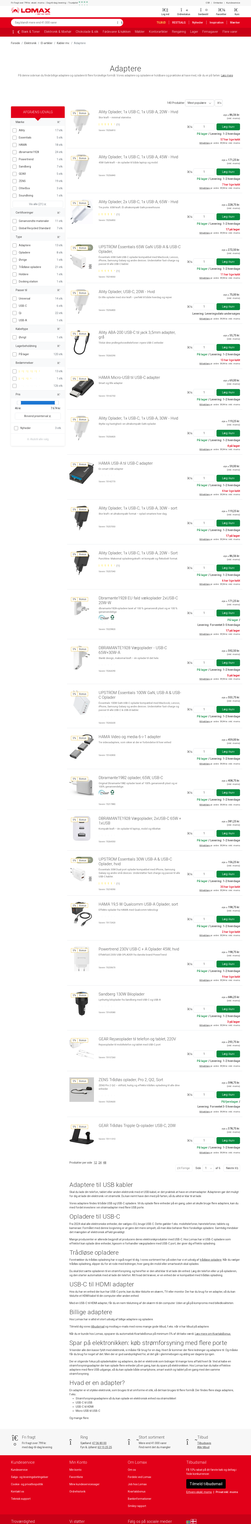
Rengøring (179, 31)
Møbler (141, 31)
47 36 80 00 (100, 1430)
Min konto (75, 1456)
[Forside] (15, 32)
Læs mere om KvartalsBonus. (213, 1329)
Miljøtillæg (205, 143)
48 (104, 1158)
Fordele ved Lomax (139, 1463)
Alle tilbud (203, 1434)
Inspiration (217, 22)
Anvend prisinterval (37, 416)
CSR (208, 3)
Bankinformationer (139, 1485)
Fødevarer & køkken (117, 31)
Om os (132, 1456)
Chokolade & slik (87, 31)
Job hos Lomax (137, 1471)
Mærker (235, 22)
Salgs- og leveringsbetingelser (29, 1463)
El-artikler (46, 43)
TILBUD (162, 22)
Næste (231, 1163)
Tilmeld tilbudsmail (206, 1471)
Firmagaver (210, 31)
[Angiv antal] (204, 126)
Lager (195, 31)
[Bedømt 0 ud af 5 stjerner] (106, 174)
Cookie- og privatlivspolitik (27, 1471)
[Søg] (119, 22)
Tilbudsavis (204, 1430)
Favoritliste (76, 1463)
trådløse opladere (210, 1255)
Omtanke (218, 3)
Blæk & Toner (30, 31)
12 (94, 1158)
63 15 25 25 (105, 1434)
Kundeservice (233, 3)
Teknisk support (20, 1485)
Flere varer (229, 31)
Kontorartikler (158, 31)
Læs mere (228, 75)
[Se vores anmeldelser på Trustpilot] (18, 1515)
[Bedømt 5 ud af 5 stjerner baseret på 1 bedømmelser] (109, 129)
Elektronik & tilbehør (58, 31)
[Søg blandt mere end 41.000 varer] (63, 22)
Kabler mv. (61, 43)
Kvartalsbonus (136, 1478)
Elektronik (30, 43)
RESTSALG (181, 22)
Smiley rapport (137, 1492)
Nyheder (200, 22)
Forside (15, 43)
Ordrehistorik (77, 1478)
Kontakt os (17, 1478)
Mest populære (196, 102)
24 (99, 1158)
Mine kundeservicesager (84, 1471)
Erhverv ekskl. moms (199, 1479)
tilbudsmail (97, 1321)
